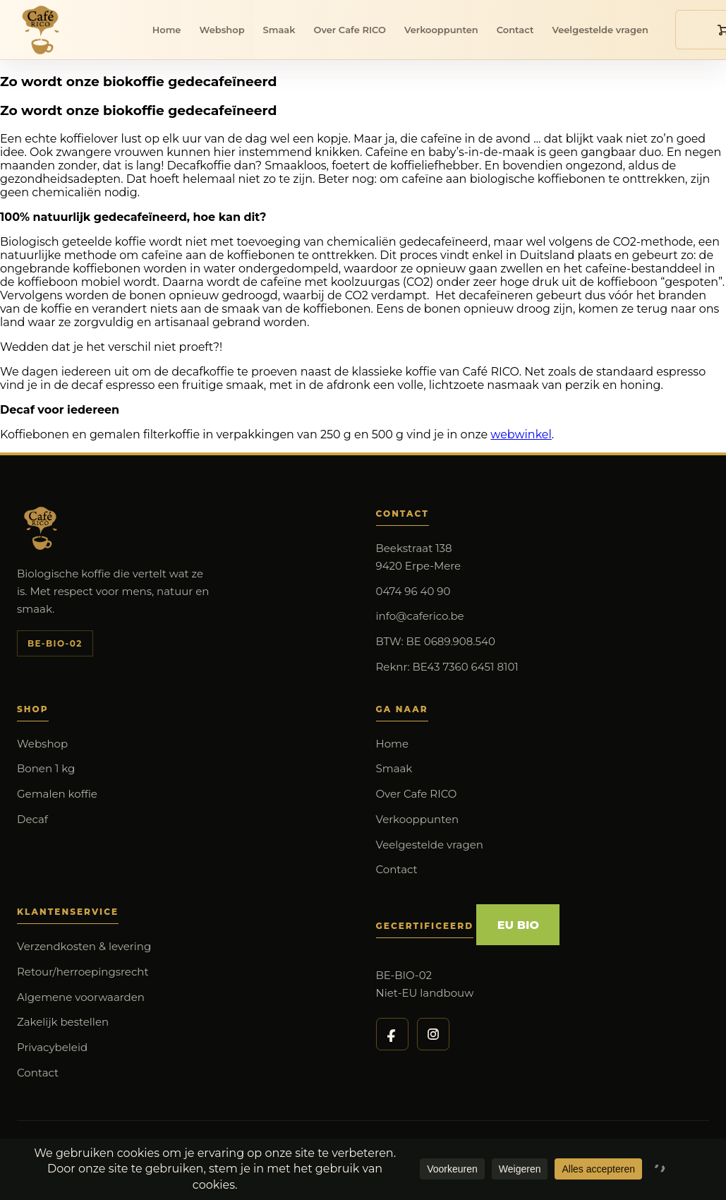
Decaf (32, 819)
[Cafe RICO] (44, 29)
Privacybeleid (52, 1047)
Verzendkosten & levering (84, 946)
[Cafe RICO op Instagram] (433, 1034)
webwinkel (520, 434)
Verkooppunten (441, 29)
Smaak (279, 29)
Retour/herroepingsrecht (83, 971)
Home (166, 29)
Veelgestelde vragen (600, 29)
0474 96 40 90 (413, 591)
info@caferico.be (420, 616)
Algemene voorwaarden (81, 997)
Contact (515, 29)
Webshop (221, 29)
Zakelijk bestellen (63, 1021)
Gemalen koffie (57, 793)
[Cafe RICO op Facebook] (392, 1034)
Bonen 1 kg (46, 768)
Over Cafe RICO (349, 29)
